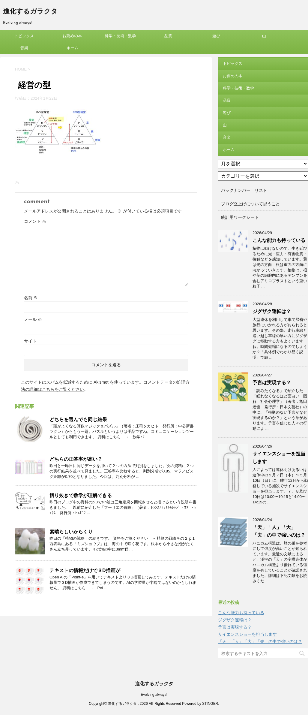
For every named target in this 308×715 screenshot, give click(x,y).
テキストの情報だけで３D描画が (84, 570)
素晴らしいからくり (71, 531)
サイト (30, 341)
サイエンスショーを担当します (247, 634)
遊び (216, 36)
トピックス (24, 36)
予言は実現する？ (272, 382)
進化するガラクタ (30, 11)
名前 (31, 297)
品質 (168, 36)
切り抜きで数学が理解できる (80, 495)
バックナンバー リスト (244, 190)
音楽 (24, 48)
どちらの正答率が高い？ (75, 459)
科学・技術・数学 (120, 36)
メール (33, 319)
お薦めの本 (72, 36)
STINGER (210, 703)
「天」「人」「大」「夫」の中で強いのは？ (260, 641)
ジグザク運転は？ (272, 311)
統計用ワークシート (240, 217)
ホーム (72, 48)
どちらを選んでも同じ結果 (78, 419)
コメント (35, 221)
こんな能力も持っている (279, 240)
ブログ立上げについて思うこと (250, 203)
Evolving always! (154, 694)
